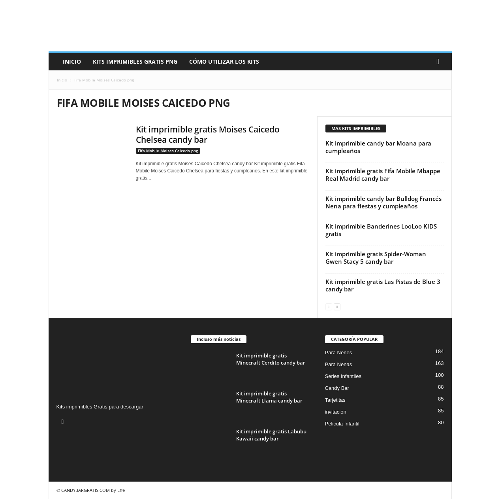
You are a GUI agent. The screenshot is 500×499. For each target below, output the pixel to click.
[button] (440, 61)
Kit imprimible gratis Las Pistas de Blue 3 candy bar (382, 285)
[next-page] (337, 306)
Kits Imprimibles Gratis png (135, 61)
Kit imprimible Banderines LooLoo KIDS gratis (381, 230)
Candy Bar (337, 388)
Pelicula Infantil (342, 424)
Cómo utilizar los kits (224, 61)
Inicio (72, 61)
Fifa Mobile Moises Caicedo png (168, 150)
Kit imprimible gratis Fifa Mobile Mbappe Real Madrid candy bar (382, 174)
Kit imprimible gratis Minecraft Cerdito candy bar (270, 359)
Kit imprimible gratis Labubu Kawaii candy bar (271, 435)
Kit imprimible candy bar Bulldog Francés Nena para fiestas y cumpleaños (383, 202)
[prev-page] (328, 306)
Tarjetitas (335, 400)
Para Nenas (338, 364)
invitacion (335, 412)
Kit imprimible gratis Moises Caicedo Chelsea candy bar (208, 134)
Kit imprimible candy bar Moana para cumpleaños (378, 147)
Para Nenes (338, 352)
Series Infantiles (343, 376)
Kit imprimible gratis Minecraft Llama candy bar (269, 397)
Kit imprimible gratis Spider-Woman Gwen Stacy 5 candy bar (375, 257)
